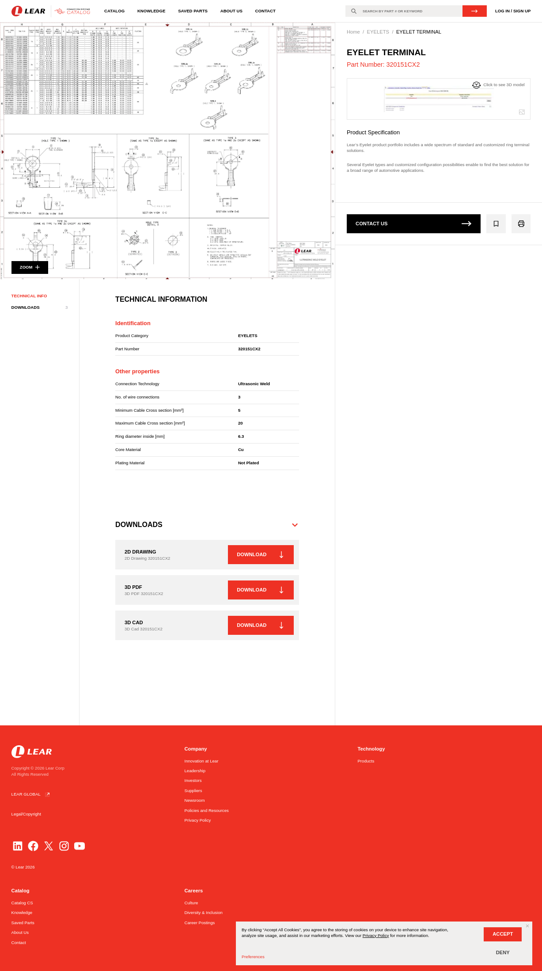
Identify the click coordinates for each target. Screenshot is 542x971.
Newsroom (195, 800)
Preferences (253, 956)
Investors (193, 780)
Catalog (114, 10)
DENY (503, 952)
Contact (265, 10)
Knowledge (151, 10)
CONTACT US (414, 223)
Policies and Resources (207, 810)
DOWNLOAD (260, 556)
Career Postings (200, 922)
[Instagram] (64, 846)
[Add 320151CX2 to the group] (496, 223)
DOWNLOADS (39, 310)
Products (365, 761)
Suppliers (193, 790)
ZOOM (30, 268)
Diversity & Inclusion (204, 912)
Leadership (195, 770)
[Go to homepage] (52, 11)
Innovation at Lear (202, 761)
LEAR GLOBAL (31, 794)
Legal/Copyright (26, 814)
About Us (231, 10)
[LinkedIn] (17, 846)
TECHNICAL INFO (29, 298)
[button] (207, 527)
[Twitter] (48, 846)
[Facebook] (33, 846)
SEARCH (474, 11)
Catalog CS (22, 902)
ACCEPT (503, 934)
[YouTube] (79, 846)
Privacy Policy (198, 820)
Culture (191, 902)
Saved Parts (193, 10)
